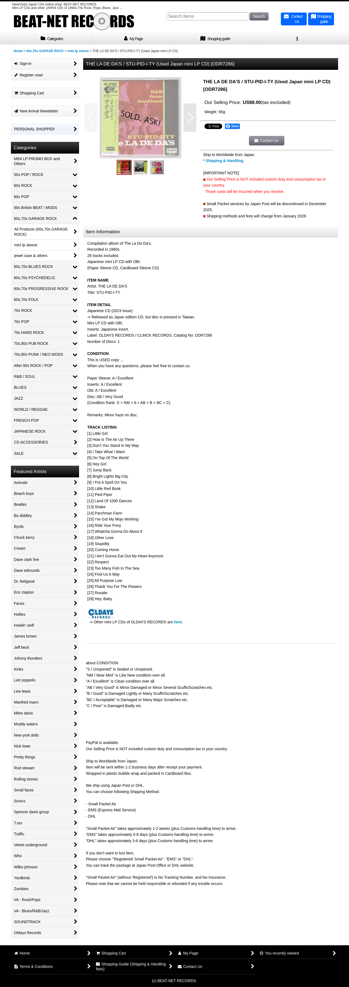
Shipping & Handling (224, 160)
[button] (297, 38)
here (178, 622)
